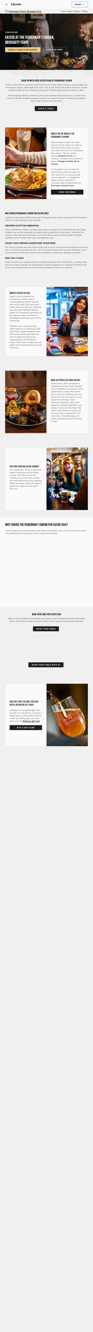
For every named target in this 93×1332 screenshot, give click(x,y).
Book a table (46, 108)
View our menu (54, 49)
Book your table (46, 629)
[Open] (6, 4)
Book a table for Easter (22, 49)
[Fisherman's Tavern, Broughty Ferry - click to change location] (23, 11)
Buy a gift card (26, 727)
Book (80, 4)
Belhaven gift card (31, 721)
